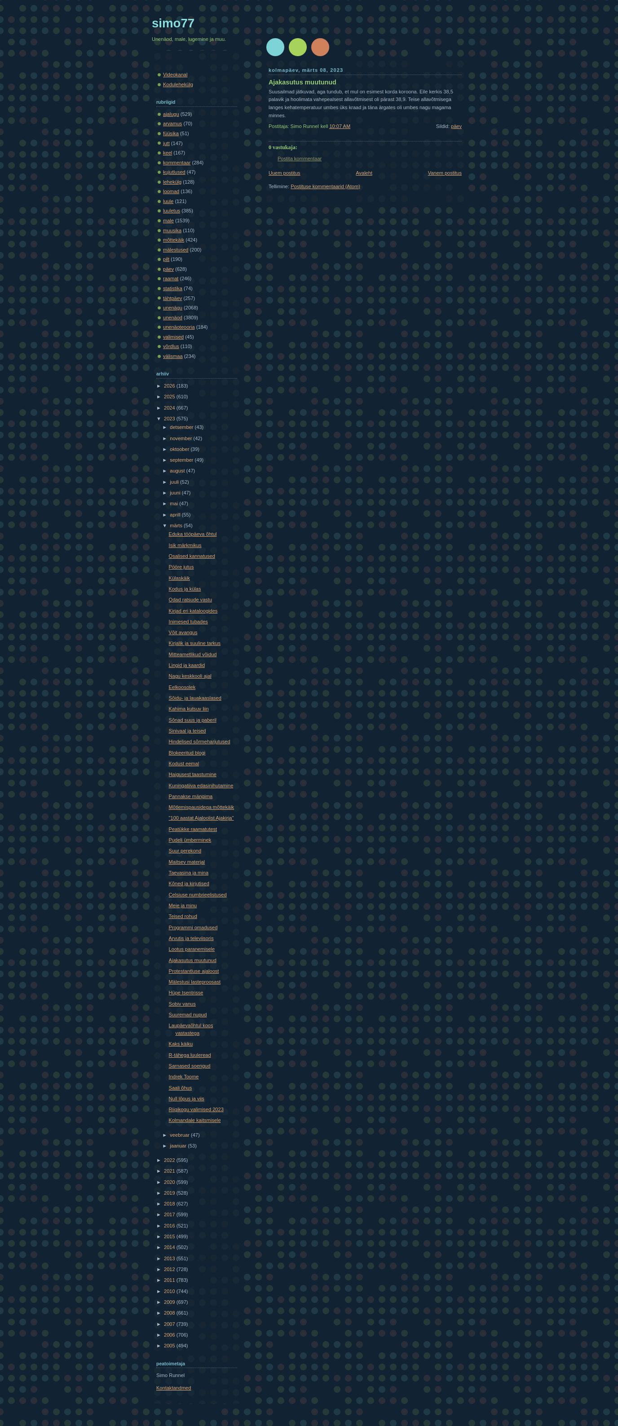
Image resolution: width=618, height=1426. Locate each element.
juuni (175, 492)
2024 (170, 408)
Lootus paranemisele (192, 949)
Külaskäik (179, 578)
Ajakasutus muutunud (302, 82)
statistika (172, 288)
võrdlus (171, 346)
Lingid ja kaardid (187, 665)
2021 (170, 1171)
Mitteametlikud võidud (193, 654)
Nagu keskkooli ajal (190, 676)
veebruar (180, 1135)
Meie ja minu (183, 905)
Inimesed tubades (188, 621)
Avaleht (364, 173)
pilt (166, 259)
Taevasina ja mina (188, 872)
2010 (170, 1291)
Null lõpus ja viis (186, 1098)
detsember (182, 427)
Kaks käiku (181, 1043)
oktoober (180, 449)
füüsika (171, 133)
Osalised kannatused (192, 556)
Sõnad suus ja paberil (192, 720)
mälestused (176, 249)
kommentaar (176, 162)
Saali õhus (180, 1087)
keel (167, 152)
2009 (170, 1302)
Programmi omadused (193, 927)
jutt (166, 143)
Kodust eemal (184, 763)
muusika (172, 230)
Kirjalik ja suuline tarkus (195, 643)
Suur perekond (185, 850)
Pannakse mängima (191, 796)
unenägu (172, 307)
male (168, 220)
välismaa (173, 356)
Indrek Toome (184, 1076)
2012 (170, 1269)
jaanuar (179, 1145)
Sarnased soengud (190, 1065)
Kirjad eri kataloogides (193, 611)
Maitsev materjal (187, 862)
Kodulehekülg (178, 84)
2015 (170, 1236)
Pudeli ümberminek (190, 840)
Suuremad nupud (188, 1014)
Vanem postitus (445, 173)
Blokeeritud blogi (187, 752)
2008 (170, 1313)
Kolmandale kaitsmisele (195, 1120)
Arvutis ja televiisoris (191, 938)
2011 (170, 1280)
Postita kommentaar (300, 158)
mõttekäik (173, 240)
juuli (175, 482)
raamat (170, 278)
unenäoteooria (179, 327)
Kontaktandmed (173, 1388)
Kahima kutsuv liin (189, 708)
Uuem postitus (284, 173)
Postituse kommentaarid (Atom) (325, 186)
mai (174, 503)
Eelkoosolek (182, 687)
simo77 (173, 23)
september (182, 460)
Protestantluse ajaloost (194, 971)
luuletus (171, 210)
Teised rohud (183, 916)
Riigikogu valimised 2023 (196, 1109)
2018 (170, 1203)
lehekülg (172, 182)
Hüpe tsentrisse (186, 992)
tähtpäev (172, 298)
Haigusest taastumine (192, 774)
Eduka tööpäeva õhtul (193, 534)
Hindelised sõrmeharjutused (199, 741)
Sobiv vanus (182, 1004)
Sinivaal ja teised (187, 730)
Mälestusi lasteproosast (195, 982)
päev (456, 126)
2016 (170, 1225)
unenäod (172, 317)
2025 (170, 396)
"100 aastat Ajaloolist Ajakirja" (201, 818)
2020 (170, 1182)
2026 (170, 386)
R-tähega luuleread (190, 1055)
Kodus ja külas (185, 589)
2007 (170, 1324)
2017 (170, 1214)
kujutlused (174, 172)
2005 (170, 1345)
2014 (170, 1247)
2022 (170, 1160)
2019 (170, 1193)
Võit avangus (183, 632)
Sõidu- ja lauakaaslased (195, 698)
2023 (170, 418)
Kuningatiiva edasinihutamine (201, 785)
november (181, 438)
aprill (175, 514)
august (178, 470)
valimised (173, 337)
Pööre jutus (181, 567)
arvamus (172, 123)
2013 (170, 1258)
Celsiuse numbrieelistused (198, 894)
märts (177, 525)
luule (168, 201)
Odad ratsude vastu (190, 599)
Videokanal (175, 74)
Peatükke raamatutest (193, 829)
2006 (170, 1335)
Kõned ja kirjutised (189, 883)
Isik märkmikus (185, 545)
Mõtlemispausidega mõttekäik (201, 807)
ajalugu (171, 114)
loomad (171, 191)
